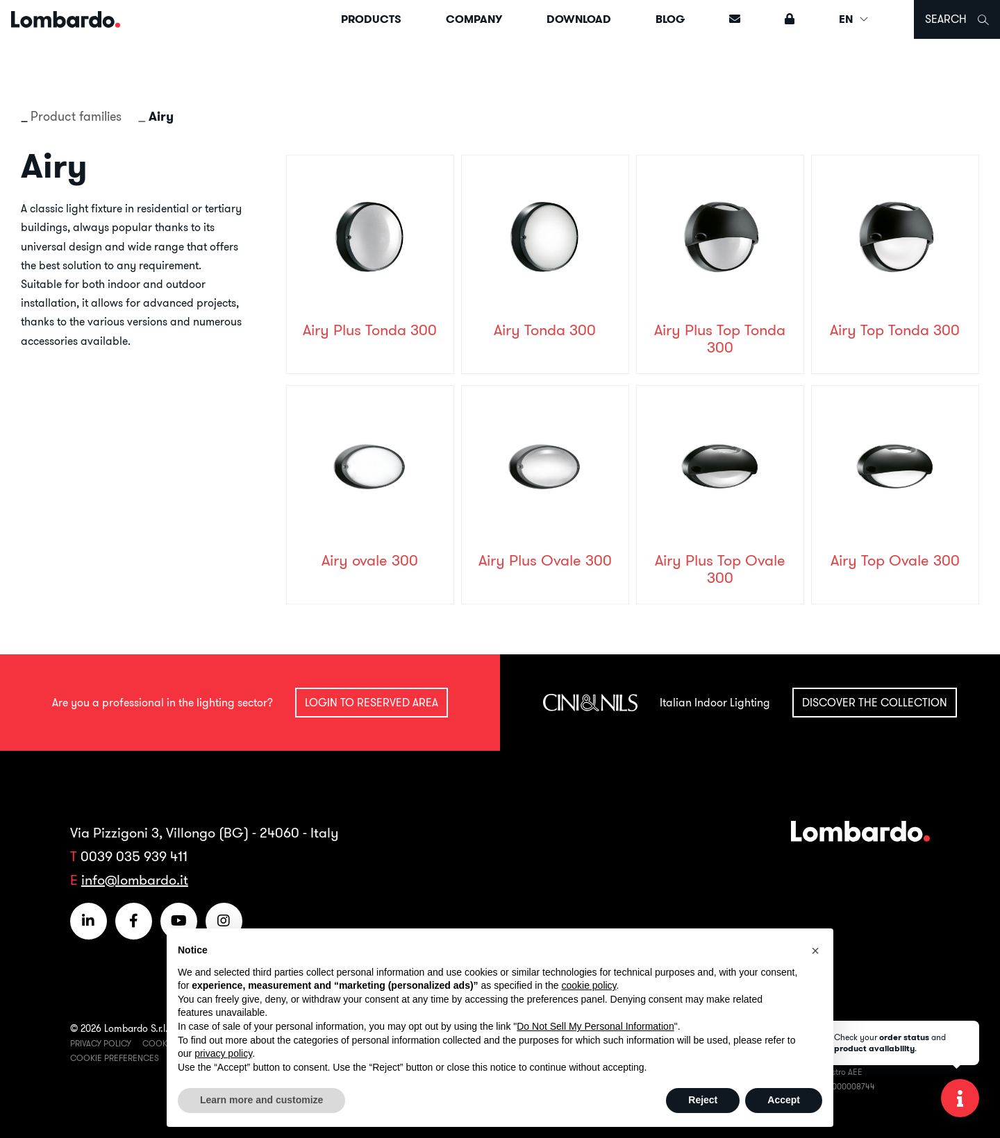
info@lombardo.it (134, 879)
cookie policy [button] (588, 985)
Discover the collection (874, 702)
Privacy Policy (100, 1043)
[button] (815, 951)
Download (579, 19)
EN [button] (854, 19)
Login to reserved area (371, 702)
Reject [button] (702, 1099)
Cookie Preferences (114, 1058)
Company (474, 19)
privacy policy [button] (223, 1053)
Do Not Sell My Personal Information (595, 1026)
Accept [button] (783, 1099)
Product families (76, 116)
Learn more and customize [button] (261, 1099)
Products (371, 19)
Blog (670, 19)
